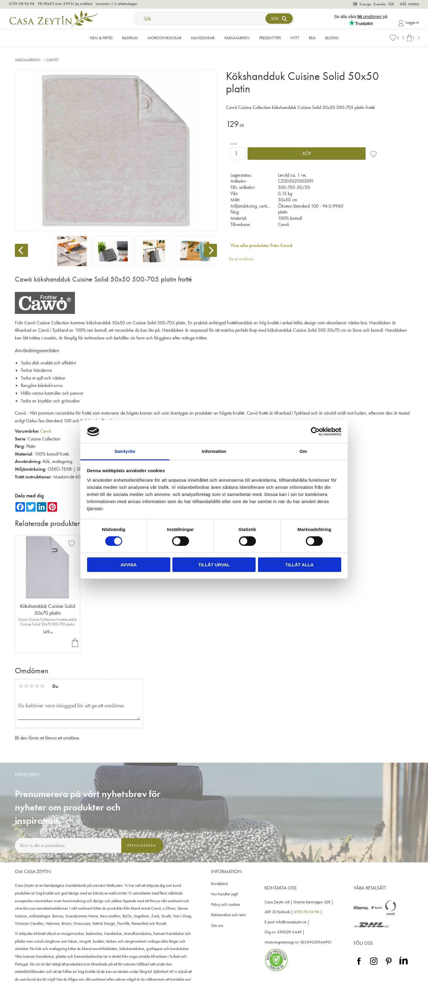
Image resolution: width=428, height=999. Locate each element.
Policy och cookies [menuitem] (225, 904)
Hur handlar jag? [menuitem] (224, 894)
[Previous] (21, 250)
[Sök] (279, 18)
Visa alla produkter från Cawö (261, 245)
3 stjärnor (31, 686)
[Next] (210, 250)
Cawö (45, 431)
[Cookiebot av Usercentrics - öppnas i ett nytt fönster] (315, 431)
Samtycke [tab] (124, 451)
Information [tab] (214, 451)
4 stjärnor (37, 686)
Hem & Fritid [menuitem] (101, 37)
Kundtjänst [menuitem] (219, 883)
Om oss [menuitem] (217, 925)
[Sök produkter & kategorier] (200, 18)
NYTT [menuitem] (294, 37)
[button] (396, 37)
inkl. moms (409, 4)
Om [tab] (303, 451)
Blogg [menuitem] (332, 37)
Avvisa (128, 564)
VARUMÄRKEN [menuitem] (237, 37)
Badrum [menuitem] (130, 37)
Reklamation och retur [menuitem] (228, 914)
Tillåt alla (299, 564)
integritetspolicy (89, 858)
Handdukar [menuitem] (203, 37)
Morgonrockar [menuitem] (164, 37)
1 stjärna (20, 686)
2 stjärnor (26, 686)
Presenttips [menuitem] (270, 37)
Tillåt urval (214, 564)
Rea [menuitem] (312, 37)
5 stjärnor (42, 686)
